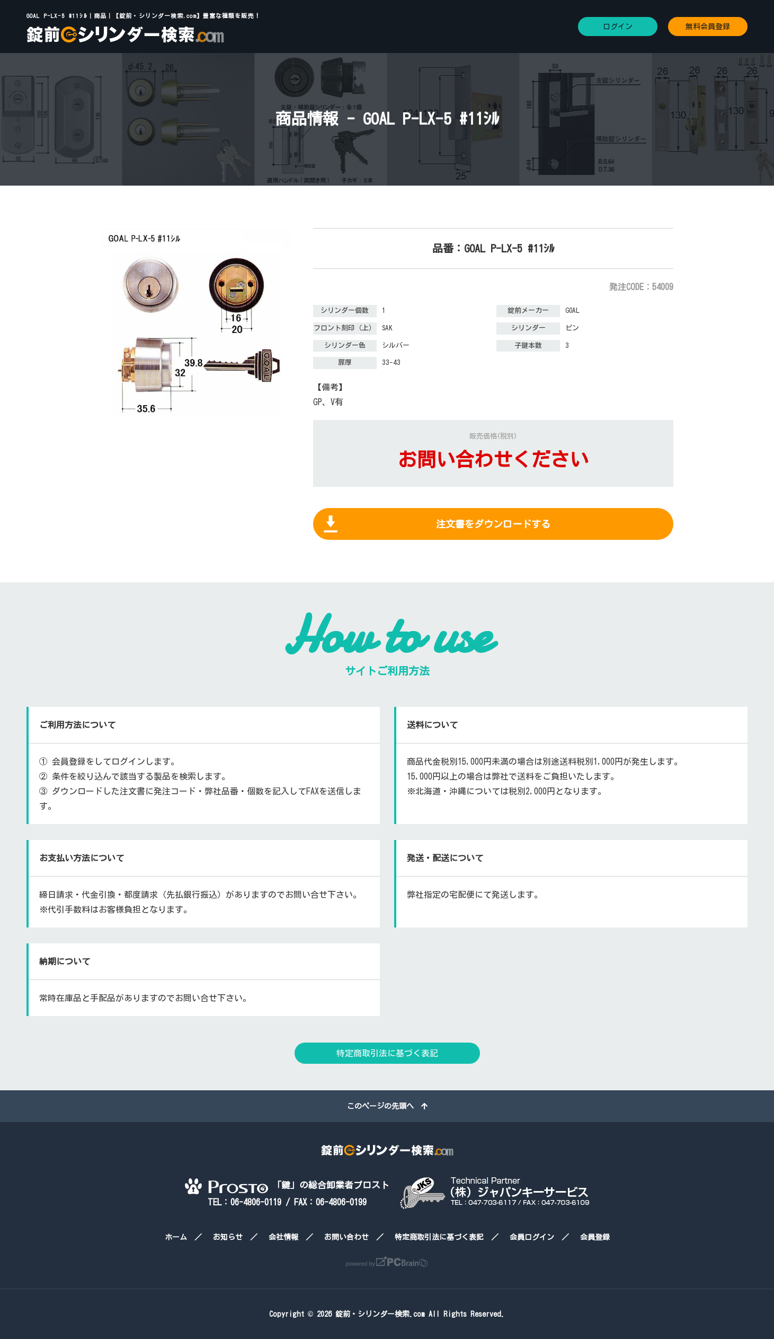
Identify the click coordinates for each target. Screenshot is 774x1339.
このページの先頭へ (387, 1106)
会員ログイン (532, 1237)
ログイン (618, 26)
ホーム (176, 1237)
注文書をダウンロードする (493, 524)
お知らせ (228, 1237)
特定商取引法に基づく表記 (387, 1053)
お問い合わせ (346, 1237)
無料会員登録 (708, 26)
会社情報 (283, 1237)
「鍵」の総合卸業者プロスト (287, 1184)
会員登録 (595, 1237)
